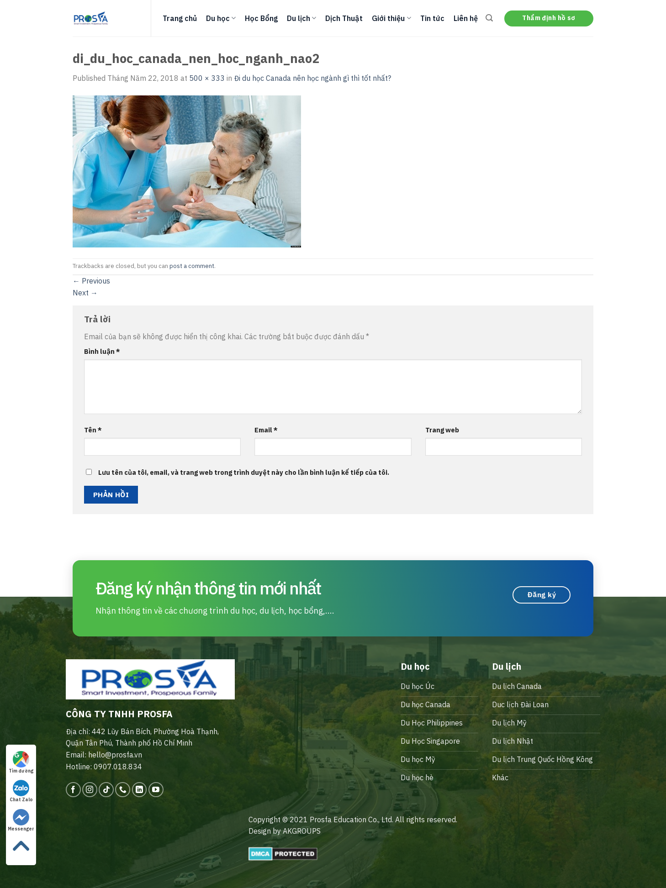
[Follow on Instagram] (89, 789)
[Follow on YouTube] (156, 789)
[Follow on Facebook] (73, 789)
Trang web (442, 430)
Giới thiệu (391, 18)
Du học (221, 18)
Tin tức (432, 18)
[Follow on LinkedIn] (139, 789)
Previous (91, 280)
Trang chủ (180, 18)
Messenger (21, 820)
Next (85, 292)
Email (266, 430)
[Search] (489, 18)
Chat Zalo (21, 791)
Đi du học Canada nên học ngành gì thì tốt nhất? (312, 78)
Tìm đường (21, 762)
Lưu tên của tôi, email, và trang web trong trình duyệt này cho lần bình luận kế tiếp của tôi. (243, 472)
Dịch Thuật (344, 18)
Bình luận (102, 351)
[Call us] (122, 789)
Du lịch (301, 18)
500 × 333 (207, 78)
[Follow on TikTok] (106, 789)
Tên (93, 430)
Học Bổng (261, 18)
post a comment (191, 266)
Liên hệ (466, 18)
